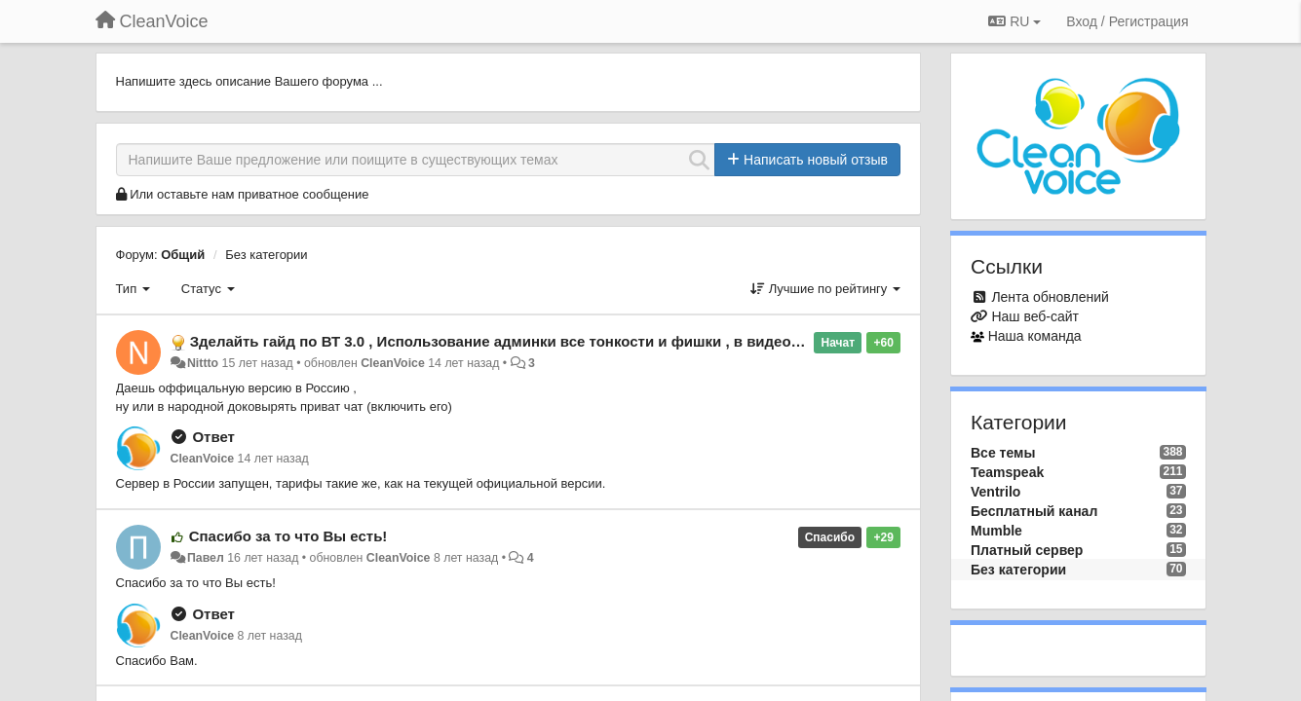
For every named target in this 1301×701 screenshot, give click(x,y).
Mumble (996, 530)
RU (1014, 21)
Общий (183, 254)
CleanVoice (393, 363)
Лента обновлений (1049, 297)
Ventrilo (995, 491)
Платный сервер (1027, 550)
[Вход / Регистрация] (1127, 21)
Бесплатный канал (1034, 511)
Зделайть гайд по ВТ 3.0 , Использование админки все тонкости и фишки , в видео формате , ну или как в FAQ (592, 341)
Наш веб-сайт (1035, 316)
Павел (205, 558)
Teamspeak (1007, 472)
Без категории (266, 254)
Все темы (1003, 453)
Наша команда (1035, 336)
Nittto (202, 363)
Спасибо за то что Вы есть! (288, 536)
